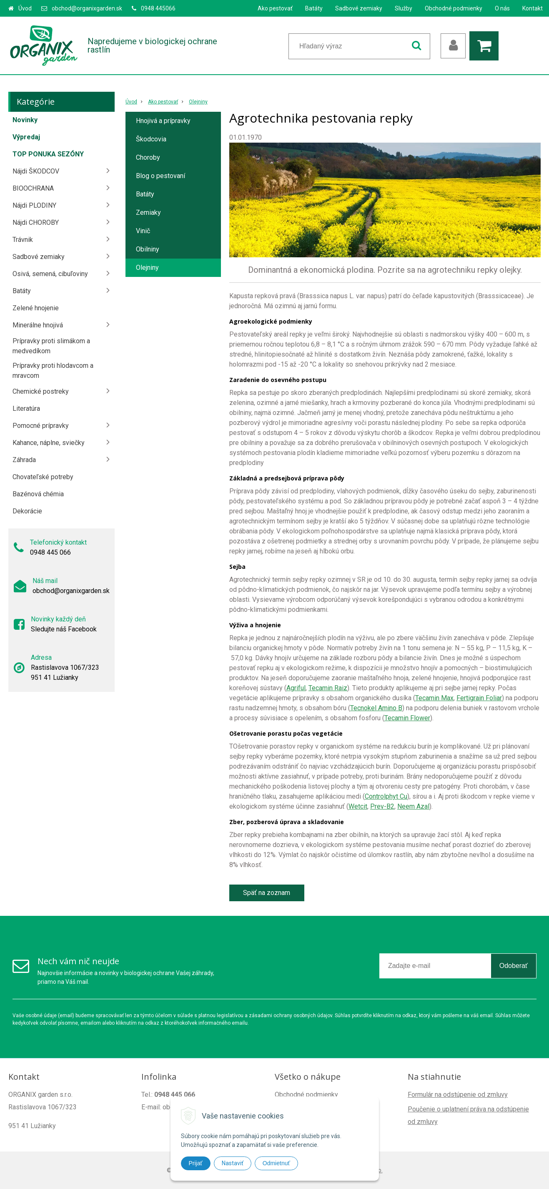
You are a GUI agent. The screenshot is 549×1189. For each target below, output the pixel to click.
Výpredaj (26, 137)
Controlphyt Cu (386, 796)
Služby (403, 8)
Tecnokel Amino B (376, 708)
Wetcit (357, 806)
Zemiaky (148, 212)
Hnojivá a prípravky (163, 121)
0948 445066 (158, 8)
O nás (502, 8)
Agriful (296, 688)
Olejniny (198, 102)
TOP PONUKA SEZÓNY (48, 154)
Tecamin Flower (407, 718)
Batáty (314, 8)
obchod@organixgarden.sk (87, 8)
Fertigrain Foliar (479, 698)
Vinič (143, 231)
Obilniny (147, 249)
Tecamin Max (434, 698)
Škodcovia (151, 139)
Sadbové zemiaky (358, 8)
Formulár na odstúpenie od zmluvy (458, 1095)
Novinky (25, 120)
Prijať (196, 1163)
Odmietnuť (276, 1163)
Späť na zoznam (266, 893)
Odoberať (513, 965)
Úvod (25, 8)
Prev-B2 (382, 806)
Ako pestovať (275, 8)
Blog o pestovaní (160, 176)
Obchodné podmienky (453, 8)
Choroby (148, 157)
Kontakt (532, 8)
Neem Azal (413, 806)
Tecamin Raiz (327, 688)
